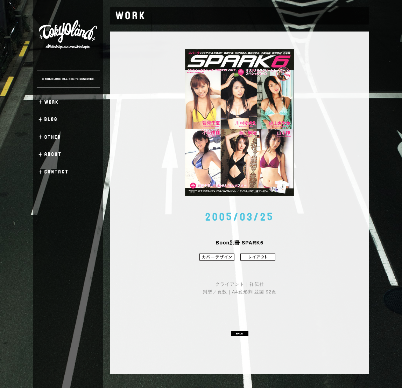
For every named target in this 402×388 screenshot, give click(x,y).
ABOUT (68, 154)
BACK (239, 333)
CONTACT (68, 171)
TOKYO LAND (68, 35)
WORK (68, 101)
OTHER (68, 136)
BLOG (68, 119)
